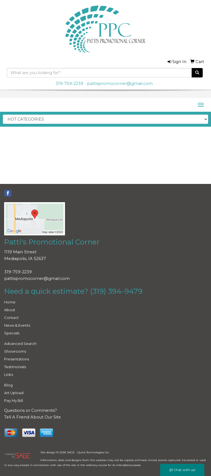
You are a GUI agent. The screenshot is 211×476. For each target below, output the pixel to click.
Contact (11, 317)
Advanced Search (20, 343)
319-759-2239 (69, 83)
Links (8, 374)
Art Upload (14, 393)
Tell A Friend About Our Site (32, 417)
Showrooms (15, 351)
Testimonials (15, 367)
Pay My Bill (13, 400)
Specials (11, 333)
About (9, 310)
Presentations (16, 359)
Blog (8, 385)
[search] (197, 72)
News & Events (17, 325)
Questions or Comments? (30, 410)
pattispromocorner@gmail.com (120, 83)
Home (9, 302)
